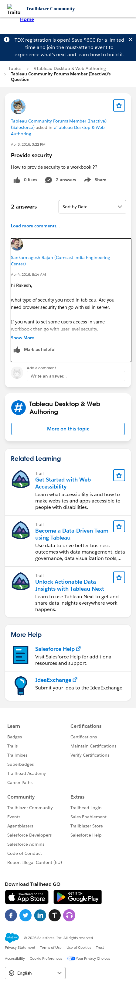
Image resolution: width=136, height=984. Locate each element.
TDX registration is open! (42, 40)
